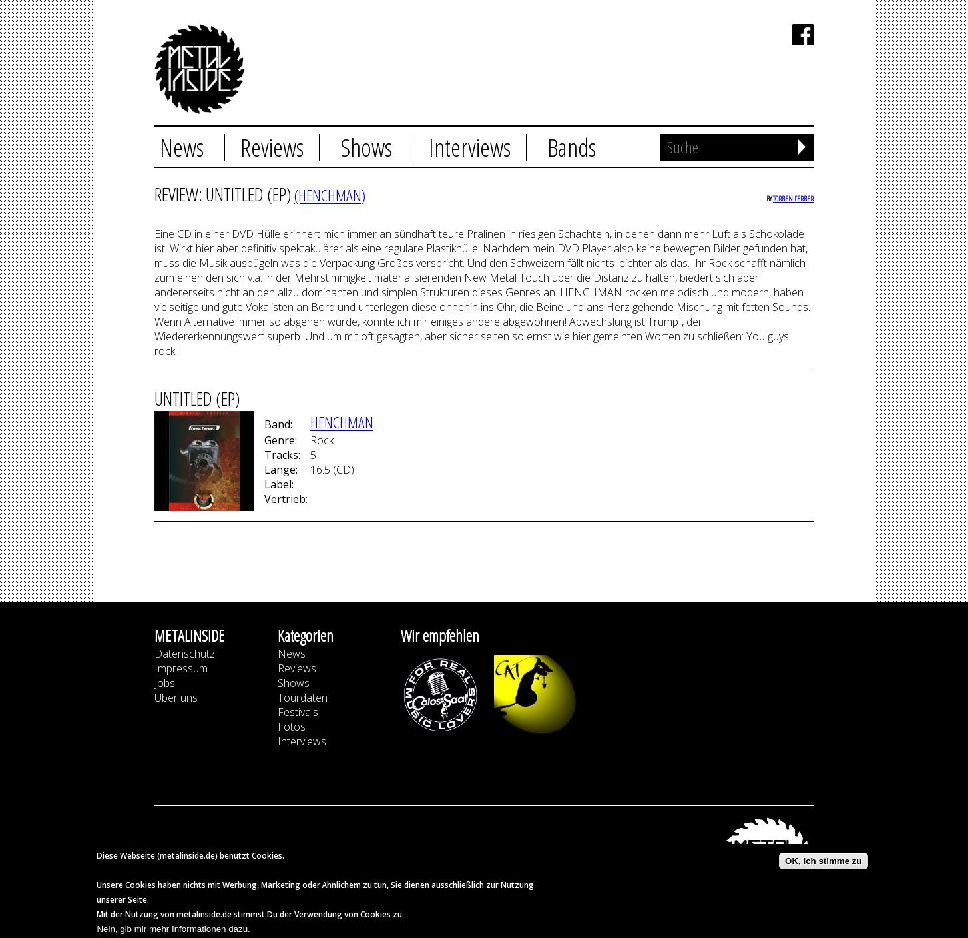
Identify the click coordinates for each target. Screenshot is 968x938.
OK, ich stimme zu (823, 865)
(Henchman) (329, 195)
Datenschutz (184, 653)
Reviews (272, 147)
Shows (366, 147)
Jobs (164, 683)
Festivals (298, 712)
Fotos (292, 726)
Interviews (470, 147)
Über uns (176, 697)
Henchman (341, 422)
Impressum (181, 668)
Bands (571, 147)
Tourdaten (303, 697)
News (182, 147)
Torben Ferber (793, 198)
